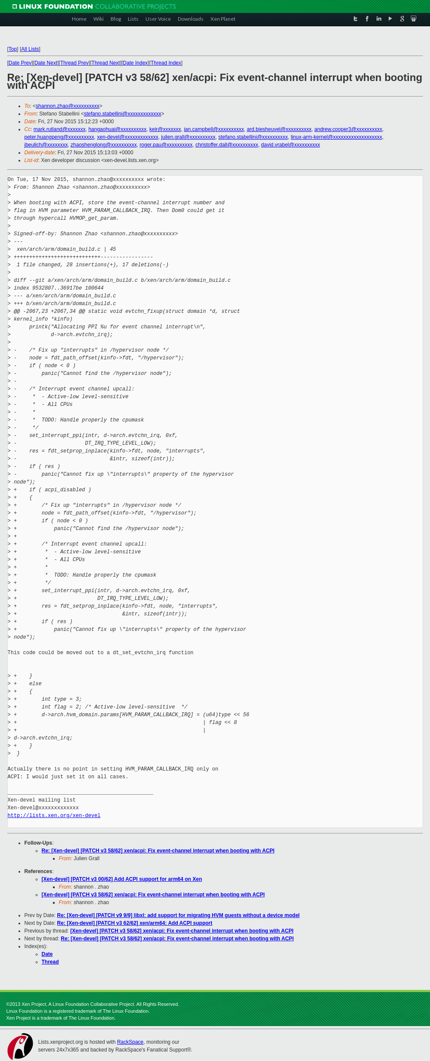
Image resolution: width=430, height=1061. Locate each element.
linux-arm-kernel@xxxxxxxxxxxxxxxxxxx (336, 137)
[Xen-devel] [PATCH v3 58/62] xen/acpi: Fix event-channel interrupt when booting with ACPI (153, 895)
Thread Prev (74, 63)
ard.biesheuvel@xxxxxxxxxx (279, 129)
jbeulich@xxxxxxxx (46, 145)
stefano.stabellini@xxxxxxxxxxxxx (122, 114)
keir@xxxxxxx (165, 129)
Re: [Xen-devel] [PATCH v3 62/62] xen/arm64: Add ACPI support (135, 923)
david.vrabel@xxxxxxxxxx (290, 145)
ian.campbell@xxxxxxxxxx (214, 129)
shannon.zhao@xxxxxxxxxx (67, 106)
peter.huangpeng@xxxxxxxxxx (59, 137)
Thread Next (106, 63)
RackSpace (130, 1042)
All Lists (30, 49)
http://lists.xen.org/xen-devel (54, 815)
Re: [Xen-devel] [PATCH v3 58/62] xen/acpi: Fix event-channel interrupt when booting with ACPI (158, 851)
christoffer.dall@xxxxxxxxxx (226, 145)
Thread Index (166, 63)
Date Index (135, 63)
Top (13, 49)
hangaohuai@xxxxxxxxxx (117, 129)
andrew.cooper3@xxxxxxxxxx (348, 129)
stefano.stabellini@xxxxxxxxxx (253, 137)
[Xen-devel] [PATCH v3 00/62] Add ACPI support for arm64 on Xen (122, 879)
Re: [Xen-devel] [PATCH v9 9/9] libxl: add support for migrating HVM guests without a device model (178, 915)
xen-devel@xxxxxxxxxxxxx (127, 137)
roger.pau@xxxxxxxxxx (165, 145)
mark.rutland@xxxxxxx (60, 129)
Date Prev (20, 63)
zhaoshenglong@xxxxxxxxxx (104, 145)
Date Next (45, 63)
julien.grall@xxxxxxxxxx (188, 137)
